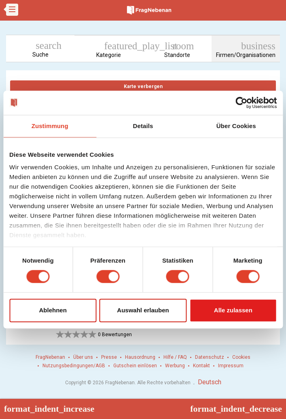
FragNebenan (50, 357)
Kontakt (201, 365)
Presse (109, 357)
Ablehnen (53, 310)
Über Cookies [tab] (236, 125)
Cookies (241, 357)
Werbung (175, 365)
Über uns (83, 357)
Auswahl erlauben (143, 310)
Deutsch (209, 382)
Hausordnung (140, 357)
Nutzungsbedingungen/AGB (73, 365)
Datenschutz (209, 357)
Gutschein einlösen (135, 365)
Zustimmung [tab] (50, 125)
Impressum (231, 365)
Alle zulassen (233, 310)
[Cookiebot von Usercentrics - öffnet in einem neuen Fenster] (241, 103)
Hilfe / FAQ (175, 357)
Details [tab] (143, 125)
